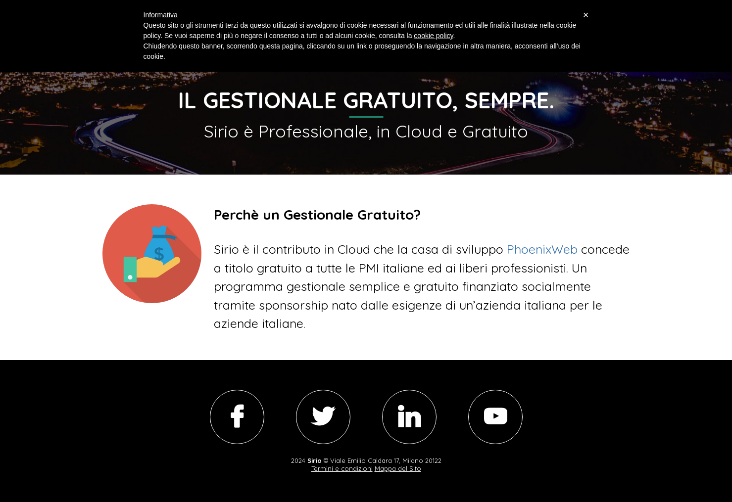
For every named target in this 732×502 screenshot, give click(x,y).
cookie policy (433, 36)
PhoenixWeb (542, 249)
